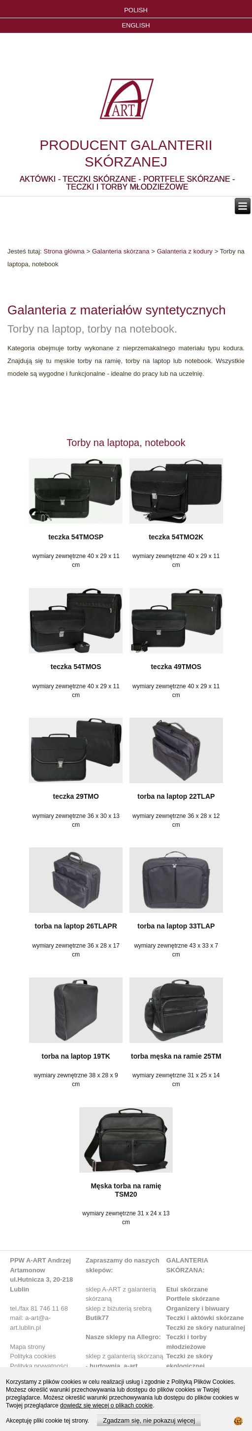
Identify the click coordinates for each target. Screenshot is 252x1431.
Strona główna (63, 251)
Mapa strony (27, 1346)
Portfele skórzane (193, 1298)
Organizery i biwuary (197, 1308)
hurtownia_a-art (114, 1366)
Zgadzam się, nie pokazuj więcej (149, 1420)
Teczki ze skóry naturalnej (205, 1327)
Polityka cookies (33, 1356)
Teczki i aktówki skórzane (205, 1317)
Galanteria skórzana (121, 251)
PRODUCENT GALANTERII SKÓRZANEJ (125, 153)
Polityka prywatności (39, 1366)
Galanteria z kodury (185, 251)
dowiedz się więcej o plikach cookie (106, 1405)
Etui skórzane (187, 1289)
